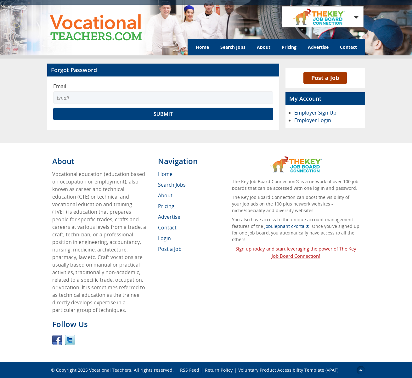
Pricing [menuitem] (166, 206)
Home (202, 47)
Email (59, 86)
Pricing (289, 47)
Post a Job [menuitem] (170, 248)
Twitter (70, 340)
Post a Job (325, 78)
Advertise (318, 47)
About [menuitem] (165, 195)
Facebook (57, 340)
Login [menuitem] (164, 238)
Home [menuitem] (165, 174)
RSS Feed (189, 370)
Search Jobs (233, 47)
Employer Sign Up (315, 112)
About (263, 47)
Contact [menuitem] (167, 227)
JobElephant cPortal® (286, 226)
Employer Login (312, 120)
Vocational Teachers (110, 370)
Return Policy (219, 370)
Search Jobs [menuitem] (172, 184)
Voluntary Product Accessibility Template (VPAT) (288, 370)
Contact (348, 47)
